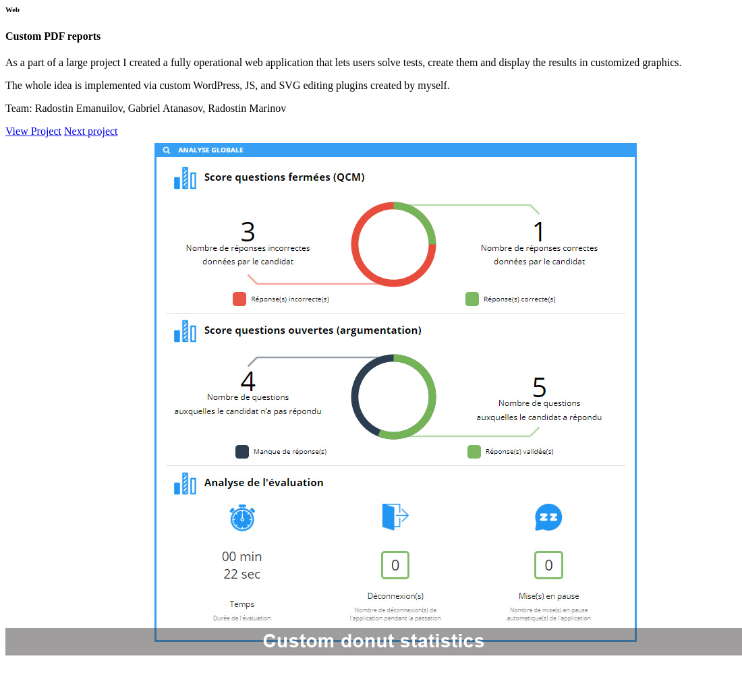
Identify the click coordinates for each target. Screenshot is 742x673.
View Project (33, 131)
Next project (91, 131)
